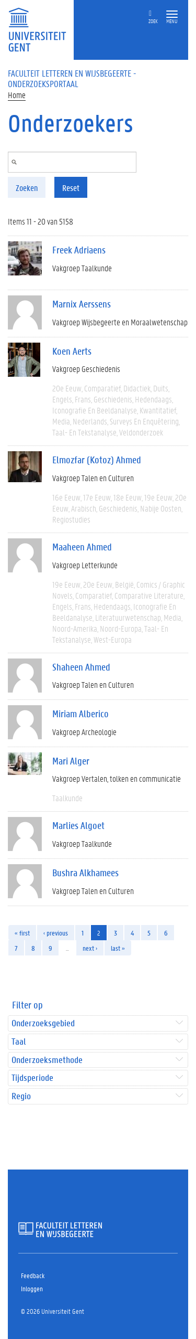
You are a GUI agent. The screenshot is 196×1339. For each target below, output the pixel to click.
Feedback (32, 1275)
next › (90, 947)
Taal (18, 1042)
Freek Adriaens (79, 249)
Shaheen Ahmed (81, 667)
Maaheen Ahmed (82, 546)
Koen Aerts (71, 351)
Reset (70, 187)
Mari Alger (70, 760)
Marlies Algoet (78, 825)
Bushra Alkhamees (85, 872)
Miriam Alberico (80, 713)
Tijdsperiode (32, 1078)
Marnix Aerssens (81, 303)
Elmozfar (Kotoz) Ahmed (96, 459)
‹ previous (55, 932)
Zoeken (27, 187)
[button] (172, 14)
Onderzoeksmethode (47, 1060)
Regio (21, 1096)
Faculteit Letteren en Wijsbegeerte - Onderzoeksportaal (72, 78)
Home (17, 94)
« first (22, 932)
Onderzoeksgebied (43, 1023)
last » (118, 947)
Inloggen (32, 1288)
